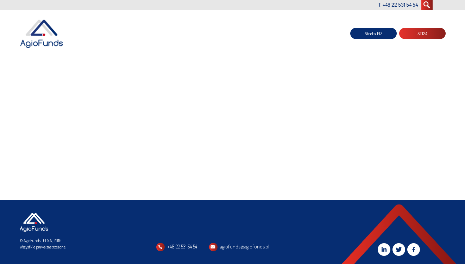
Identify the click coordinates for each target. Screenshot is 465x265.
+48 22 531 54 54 (182, 246)
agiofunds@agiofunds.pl (244, 246)
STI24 (422, 33)
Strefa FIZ (373, 33)
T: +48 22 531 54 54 (398, 4)
